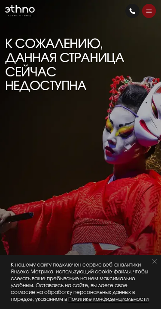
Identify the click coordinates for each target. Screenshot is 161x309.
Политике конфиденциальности (108, 299)
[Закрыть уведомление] (154, 261)
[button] (149, 11)
